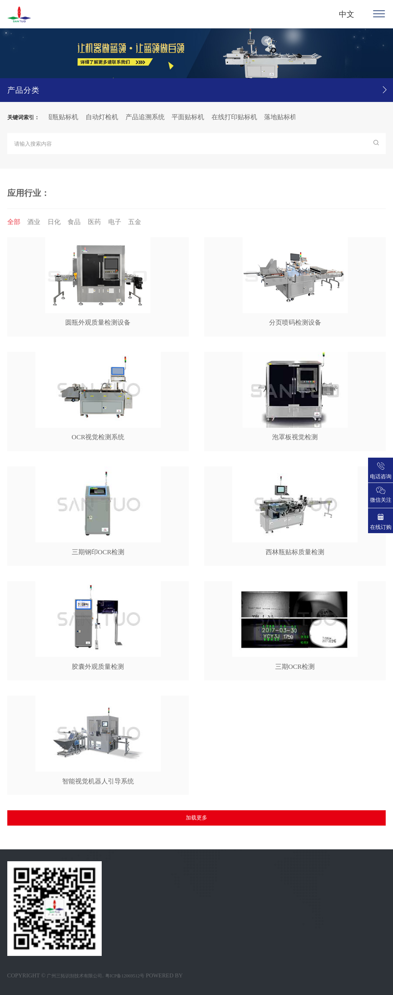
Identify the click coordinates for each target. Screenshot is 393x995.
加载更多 (196, 818)
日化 (54, 224)
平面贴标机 (190, 117)
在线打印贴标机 (237, 117)
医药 (94, 224)
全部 (13, 224)
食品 (74, 224)
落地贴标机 (283, 117)
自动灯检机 (104, 117)
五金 (134, 224)
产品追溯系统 (147, 117)
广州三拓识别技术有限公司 (74, 976)
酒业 (33, 224)
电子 (114, 224)
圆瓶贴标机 (64, 117)
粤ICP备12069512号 (125, 976)
